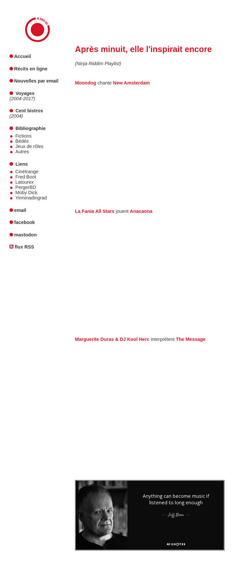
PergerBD (25, 187)
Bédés (22, 141)
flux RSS (24, 247)
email (20, 210)
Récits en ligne (31, 68)
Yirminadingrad (31, 197)
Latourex (24, 182)
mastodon (25, 234)
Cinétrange (26, 171)
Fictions (23, 136)
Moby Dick (26, 192)
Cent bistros (29, 110)
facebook (24, 222)
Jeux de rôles (29, 146)
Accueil (22, 56)
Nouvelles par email (36, 80)
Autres (22, 151)
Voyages (24, 93)
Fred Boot (25, 176)
